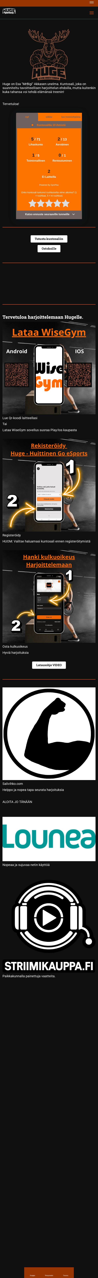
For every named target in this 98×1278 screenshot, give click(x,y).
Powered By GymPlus (49, 185)
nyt (27, 117)
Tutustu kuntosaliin (49, 239)
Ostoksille (49, 248)
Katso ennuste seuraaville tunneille (50, 214)
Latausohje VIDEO (49, 665)
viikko (49, 117)
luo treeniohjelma (71, 117)
